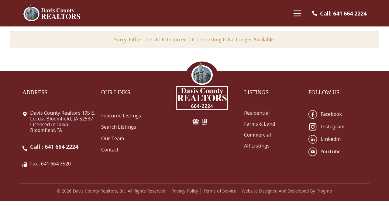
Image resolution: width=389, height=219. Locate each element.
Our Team (112, 138)
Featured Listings (121, 115)
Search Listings (118, 126)
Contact (110, 149)
